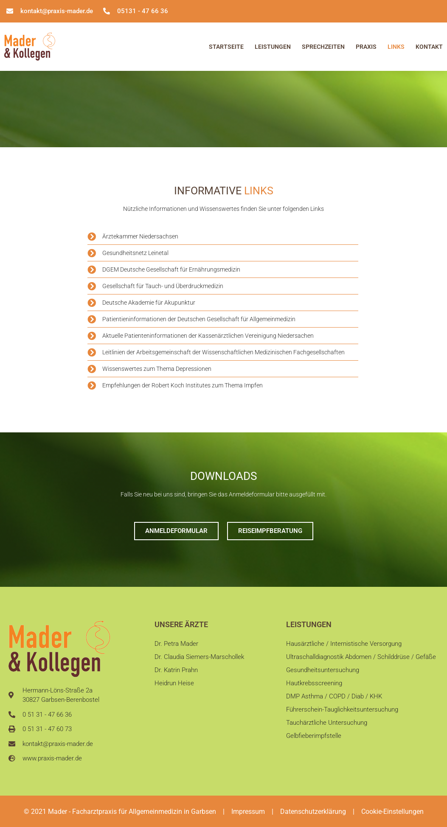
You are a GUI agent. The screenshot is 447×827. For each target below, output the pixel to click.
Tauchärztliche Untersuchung (326, 729)
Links (396, 46)
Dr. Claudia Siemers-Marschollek (199, 658)
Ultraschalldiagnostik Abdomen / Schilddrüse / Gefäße (361, 658)
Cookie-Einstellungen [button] (392, 811)
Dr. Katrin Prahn (176, 672)
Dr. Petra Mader (176, 644)
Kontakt (429, 46)
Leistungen (273, 46)
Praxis (366, 46)
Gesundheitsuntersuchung (322, 672)
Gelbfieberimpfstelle (313, 743)
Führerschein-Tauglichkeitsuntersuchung (342, 715)
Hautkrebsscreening (314, 686)
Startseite (226, 46)
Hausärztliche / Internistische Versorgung (344, 644)
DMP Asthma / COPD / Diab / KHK (334, 700)
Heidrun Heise (174, 686)
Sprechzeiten (323, 46)
